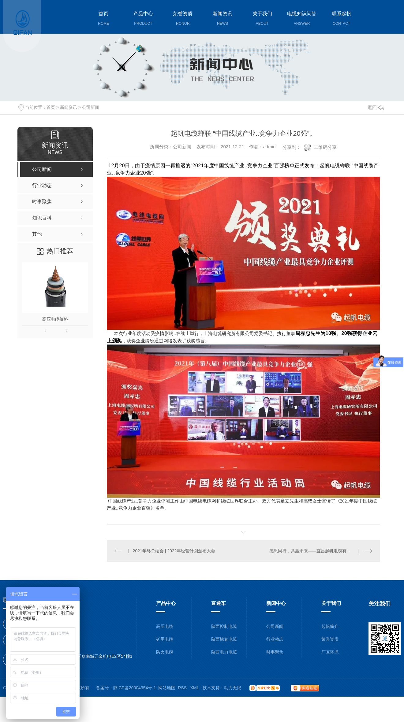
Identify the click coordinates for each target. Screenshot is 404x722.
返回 (376, 107)
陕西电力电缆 (224, 652)
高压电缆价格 (55, 319)
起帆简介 (330, 626)
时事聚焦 (274, 652)
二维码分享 (325, 147)
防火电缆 (164, 652)
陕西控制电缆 (224, 626)
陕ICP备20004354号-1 (134, 687)
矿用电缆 (164, 639)
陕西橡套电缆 (224, 639)
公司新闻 (90, 107)
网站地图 (166, 687)
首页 (51, 107)
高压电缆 (164, 626)
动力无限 (232, 687)
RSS (183, 687)
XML (195, 687)
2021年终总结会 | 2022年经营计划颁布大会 (174, 550)
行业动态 (274, 639)
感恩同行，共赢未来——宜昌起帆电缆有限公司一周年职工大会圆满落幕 (320, 550)
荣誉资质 (330, 639)
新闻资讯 (68, 107)
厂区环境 (330, 652)
